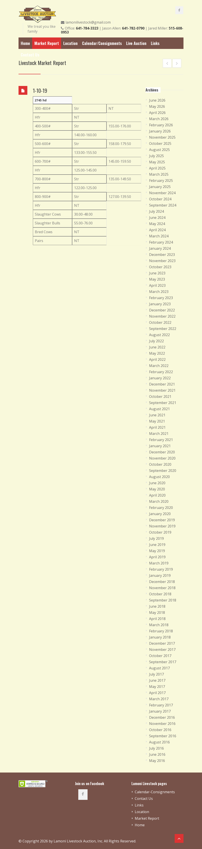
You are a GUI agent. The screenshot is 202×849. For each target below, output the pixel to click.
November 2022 (162, 316)
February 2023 (161, 297)
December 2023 (162, 254)
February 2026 (161, 125)
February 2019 (161, 569)
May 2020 (157, 489)
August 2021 (159, 408)
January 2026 (160, 131)
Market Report (46, 43)
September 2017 (162, 661)
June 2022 (157, 347)
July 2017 (156, 674)
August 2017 (159, 668)
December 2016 (162, 717)
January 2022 (160, 378)
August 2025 (159, 149)
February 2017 (161, 705)
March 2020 (158, 501)
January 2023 (160, 304)
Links (155, 43)
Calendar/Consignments (102, 43)
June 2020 (157, 482)
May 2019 (157, 550)
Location (70, 43)
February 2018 (161, 631)
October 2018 (160, 594)
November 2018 (162, 587)
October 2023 (160, 266)
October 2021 (160, 396)
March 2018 (158, 624)
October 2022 (160, 322)
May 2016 (157, 760)
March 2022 (158, 365)
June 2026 (157, 100)
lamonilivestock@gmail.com (88, 22)
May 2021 (157, 421)
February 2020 (161, 507)
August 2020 (159, 476)
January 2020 (160, 513)
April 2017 (157, 692)
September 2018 (162, 600)
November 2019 (162, 526)
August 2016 (159, 742)
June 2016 (157, 754)
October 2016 (160, 729)
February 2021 (161, 439)
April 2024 (157, 229)
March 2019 (158, 563)
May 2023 (157, 279)
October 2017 (160, 655)
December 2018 (162, 581)
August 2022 (159, 334)
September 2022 (162, 328)
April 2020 (157, 495)
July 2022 (156, 341)
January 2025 (160, 186)
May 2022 (157, 353)
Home (25, 43)
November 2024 (162, 192)
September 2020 (162, 470)
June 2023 (157, 273)
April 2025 (157, 168)
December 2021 (162, 384)
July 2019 (156, 538)
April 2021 (157, 427)
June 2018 (157, 606)
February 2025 (161, 180)
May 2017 (157, 686)
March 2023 (158, 291)
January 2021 (160, 445)
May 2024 (157, 223)
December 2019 (162, 520)
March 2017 (158, 698)
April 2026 (157, 112)
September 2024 (162, 205)
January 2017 (160, 711)
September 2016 (162, 736)
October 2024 (160, 199)
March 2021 (158, 433)
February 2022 (161, 371)
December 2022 (162, 310)
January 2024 (160, 248)
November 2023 (162, 260)
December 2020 (162, 452)
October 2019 (160, 532)
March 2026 (158, 118)
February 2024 (161, 242)
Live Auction (136, 43)
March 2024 (158, 236)
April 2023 (157, 285)
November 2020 (162, 458)
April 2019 (157, 557)
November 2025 (162, 137)
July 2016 (156, 748)
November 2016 (162, 723)
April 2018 (157, 618)
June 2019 (157, 544)
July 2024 (156, 211)
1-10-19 (40, 90)
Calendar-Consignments (155, 791)
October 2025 (160, 143)
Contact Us (30, 55)
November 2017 (162, 649)
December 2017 (162, 643)
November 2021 (162, 390)
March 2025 (158, 174)
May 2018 (157, 612)
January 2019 (160, 575)
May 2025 (157, 162)
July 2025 (156, 155)
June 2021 (157, 415)
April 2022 (157, 359)
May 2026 (157, 106)
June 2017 (157, 680)
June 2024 (157, 217)
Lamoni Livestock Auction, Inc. (78, 841)
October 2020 (160, 464)
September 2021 (162, 402)
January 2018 (160, 637)
